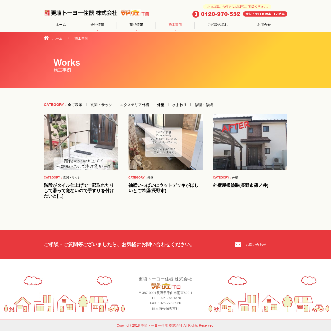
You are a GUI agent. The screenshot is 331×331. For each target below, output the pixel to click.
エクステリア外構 (134, 104)
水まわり (179, 104)
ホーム (61, 25)
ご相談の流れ (218, 25)
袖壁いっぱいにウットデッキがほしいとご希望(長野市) (164, 188)
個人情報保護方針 (165, 308)
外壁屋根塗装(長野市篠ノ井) (240, 185)
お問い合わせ (256, 245)
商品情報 (136, 25)
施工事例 (175, 25)
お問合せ (264, 25)
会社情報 (97, 25)
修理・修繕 (204, 104)
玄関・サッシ (101, 104)
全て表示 (75, 104)
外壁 (160, 104)
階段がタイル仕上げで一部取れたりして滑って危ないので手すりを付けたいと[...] (79, 190)
